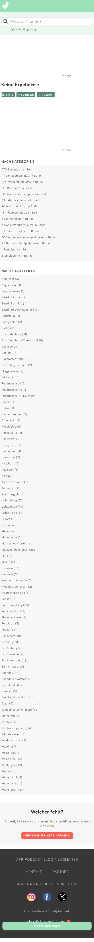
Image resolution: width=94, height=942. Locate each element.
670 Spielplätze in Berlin (18, 169)
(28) (32, 549)
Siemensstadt (10, 666)
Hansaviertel (10, 432)
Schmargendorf (12, 642)
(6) (17, 377)
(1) (19, 285)
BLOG (48, 859)
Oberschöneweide (13, 592)
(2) (20, 322)
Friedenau (8, 377)
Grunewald (9, 420)
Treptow (7, 722)
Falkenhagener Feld (14, 365)
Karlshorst (8, 463)
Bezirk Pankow (11, 297)
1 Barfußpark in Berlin (16, 249)
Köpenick (8, 488)
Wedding (7, 746)
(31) (24, 334)
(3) (17, 279)
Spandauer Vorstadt (14, 679)
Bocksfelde (9, 316)
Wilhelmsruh (10, 777)
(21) (38, 396)
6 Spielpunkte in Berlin (17, 255)
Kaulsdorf (8, 469)
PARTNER (61, 871)
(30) (12, 556)
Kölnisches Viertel (13, 482)
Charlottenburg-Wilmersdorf (20, 340)
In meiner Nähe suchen (46, 925)
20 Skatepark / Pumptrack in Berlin (25, 194)
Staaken (7, 691)
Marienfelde (9, 537)
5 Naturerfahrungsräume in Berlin (24, 225)
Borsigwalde (9, 322)
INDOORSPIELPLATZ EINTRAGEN (47, 835)
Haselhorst (8, 439)
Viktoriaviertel (11, 734)
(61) (30, 697)
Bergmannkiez (11, 291)
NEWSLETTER (66, 859)
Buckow (6, 328)
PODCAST (33, 859)
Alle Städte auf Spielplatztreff (47, 911)
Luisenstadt (9, 525)
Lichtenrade (9, 506)
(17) (23, 389)
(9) (41, 340)
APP (19, 859)
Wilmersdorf (9, 789)
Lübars (6, 519)
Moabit (6, 562)
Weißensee (9, 759)
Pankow (7, 599)
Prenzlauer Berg (12, 605)
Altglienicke (9, 285)
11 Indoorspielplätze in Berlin (20, 212)
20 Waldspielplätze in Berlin (20, 206)
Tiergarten (8, 716)
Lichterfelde (9, 512)
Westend (7, 771)
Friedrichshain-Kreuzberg (18, 396)
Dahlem (7, 352)
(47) (16, 672)
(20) (17, 488)
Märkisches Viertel (14, 543)
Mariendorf (9, 531)
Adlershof (8, 279)
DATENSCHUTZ (40, 884)
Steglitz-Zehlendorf (14, 697)
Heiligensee (9, 445)
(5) (13, 629)
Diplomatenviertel (13, 359)
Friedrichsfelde (11, 383)
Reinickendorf (10, 611)
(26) (26, 605)
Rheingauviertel (12, 617)
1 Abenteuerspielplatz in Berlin (22, 175)
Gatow (6, 408)
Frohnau (7, 402)
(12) (15, 722)
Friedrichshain (11, 389)
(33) (16, 568)
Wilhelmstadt (10, 783)
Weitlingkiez (9, 765)
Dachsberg (8, 346)
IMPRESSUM (66, 884)
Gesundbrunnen (12, 414)
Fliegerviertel (10, 371)
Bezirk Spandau (12, 303)
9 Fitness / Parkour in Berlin (20, 231)
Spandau (7, 672)
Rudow (6, 629)
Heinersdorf (9, 451)
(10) (20, 506)
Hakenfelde (9, 426)
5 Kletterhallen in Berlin (17, 218)
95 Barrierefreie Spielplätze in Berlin (26, 243)
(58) (36, 709)
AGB (21, 884)
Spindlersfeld (10, 685)
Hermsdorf (8, 457)
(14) (22, 611)
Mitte (5, 556)
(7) (20, 648)
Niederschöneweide (14, 580)
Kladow (6, 476)
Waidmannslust (11, 740)
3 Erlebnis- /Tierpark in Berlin (21, 200)
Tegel (5, 703)
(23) (21, 789)
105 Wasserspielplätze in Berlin (22, 182)
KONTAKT (33, 871)
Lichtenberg (9, 500)
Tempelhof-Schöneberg (17, 709)
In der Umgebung (25, 29)
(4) (25, 414)
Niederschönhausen (14, 586)
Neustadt (7, 574)
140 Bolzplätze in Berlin (17, 188)
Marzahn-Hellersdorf (15, 549)
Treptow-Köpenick (13, 728)
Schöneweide (10, 654)
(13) (28, 728)
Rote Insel (8, 623)
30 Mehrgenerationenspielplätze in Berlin (29, 237)
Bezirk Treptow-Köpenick (18, 309)
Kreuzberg (8, 494)
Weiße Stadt (9, 752)
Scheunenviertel (12, 636)
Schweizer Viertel (13, 660)
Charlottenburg (11, 334)
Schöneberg (9, 648)
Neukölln (7, 568)
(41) (14, 599)
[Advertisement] (48, 128)
